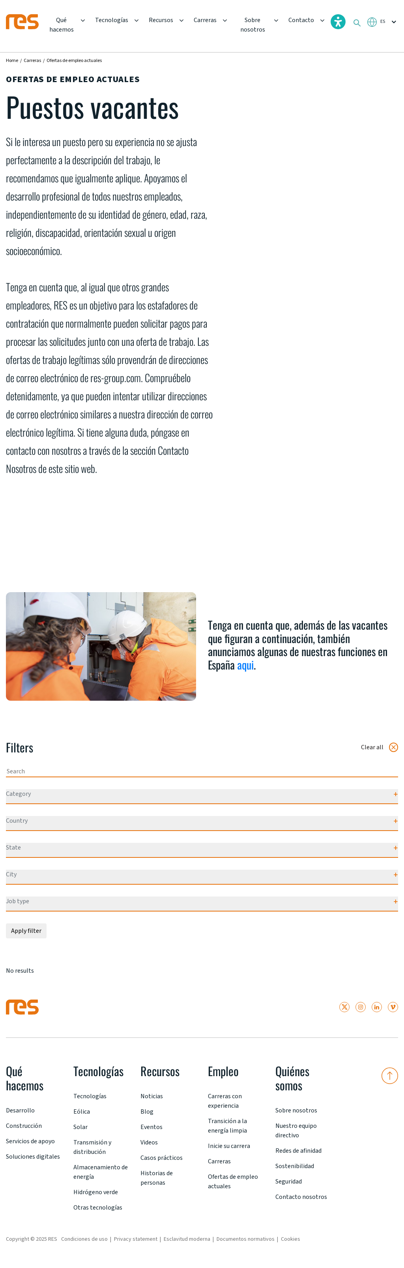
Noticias (151, 1096)
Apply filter (26, 931)
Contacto (301, 20)
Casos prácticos (161, 1158)
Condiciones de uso (84, 1239)
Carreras (205, 20)
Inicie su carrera (229, 1146)
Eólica (81, 1111)
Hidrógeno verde (95, 1192)
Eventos (151, 1127)
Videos (149, 1142)
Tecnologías (111, 20)
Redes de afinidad (298, 1150)
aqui (245, 665)
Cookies (290, 1239)
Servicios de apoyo (30, 1141)
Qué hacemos (61, 25)
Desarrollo (20, 1110)
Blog (146, 1111)
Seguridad (288, 1181)
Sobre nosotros (252, 25)
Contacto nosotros (301, 1197)
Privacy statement (135, 1239)
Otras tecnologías (97, 1207)
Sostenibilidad (294, 1166)
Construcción (24, 1126)
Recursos (161, 20)
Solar (80, 1127)
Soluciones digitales (33, 1156)
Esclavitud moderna (187, 1239)
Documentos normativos (246, 1239)
